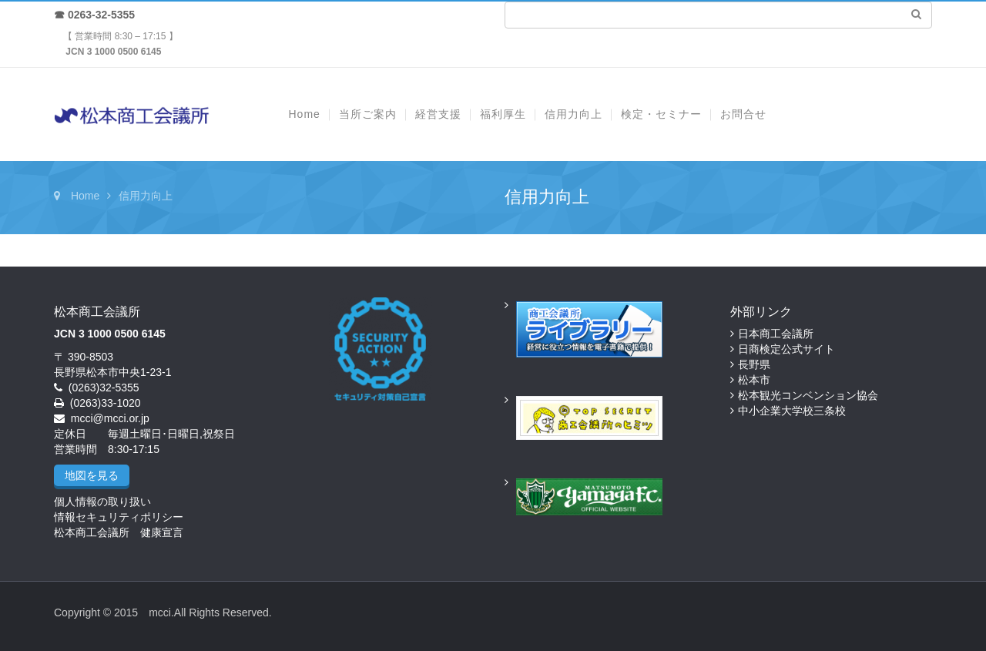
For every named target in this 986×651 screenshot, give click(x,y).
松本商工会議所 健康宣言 (118, 532)
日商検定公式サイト (786, 349)
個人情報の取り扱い (102, 501)
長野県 (754, 364)
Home (85, 196)
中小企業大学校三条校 (792, 410)
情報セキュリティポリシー (118, 517)
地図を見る (92, 475)
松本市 (754, 380)
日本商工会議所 (775, 333)
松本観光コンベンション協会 (808, 395)
